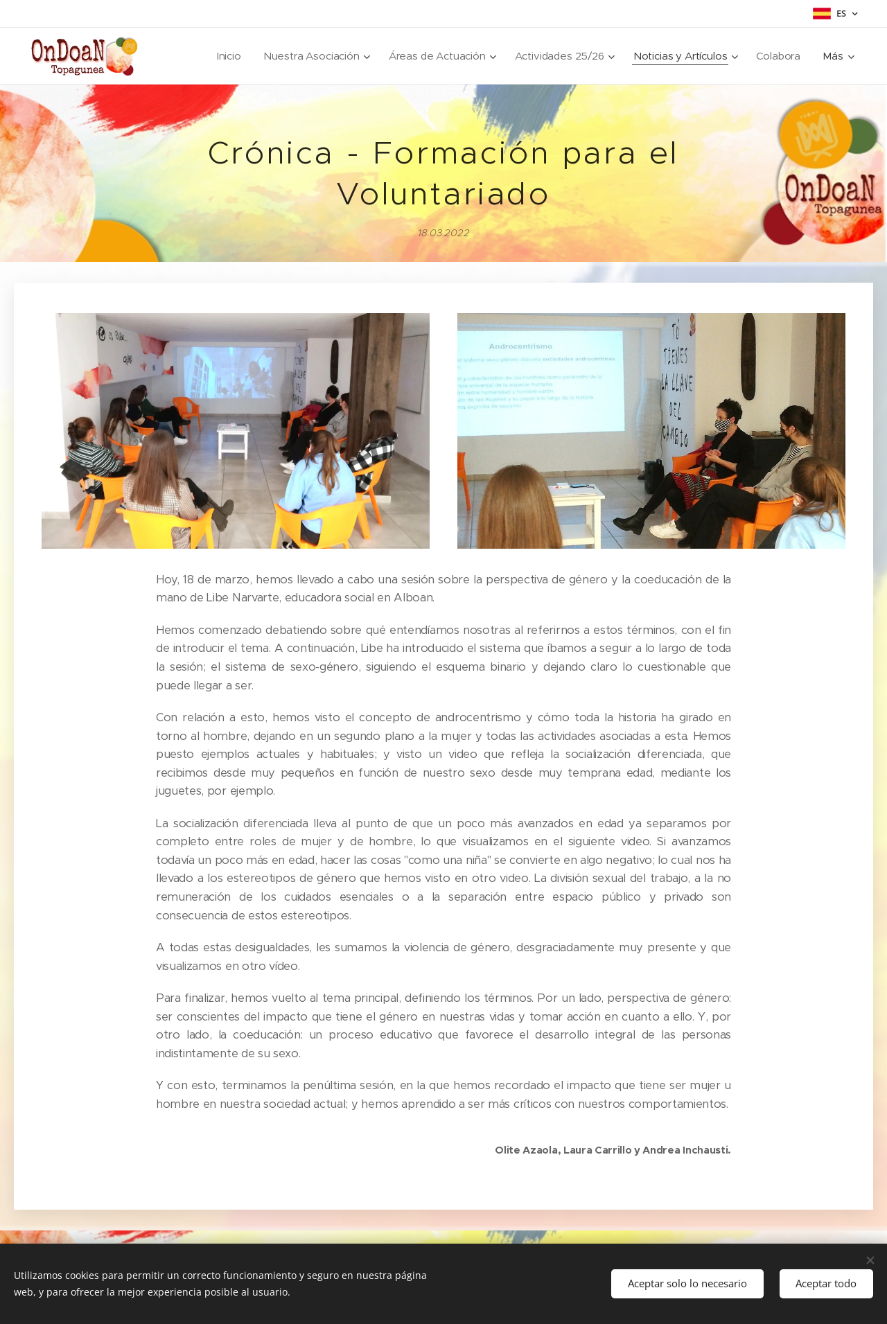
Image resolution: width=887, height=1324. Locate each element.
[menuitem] (212, 56)
